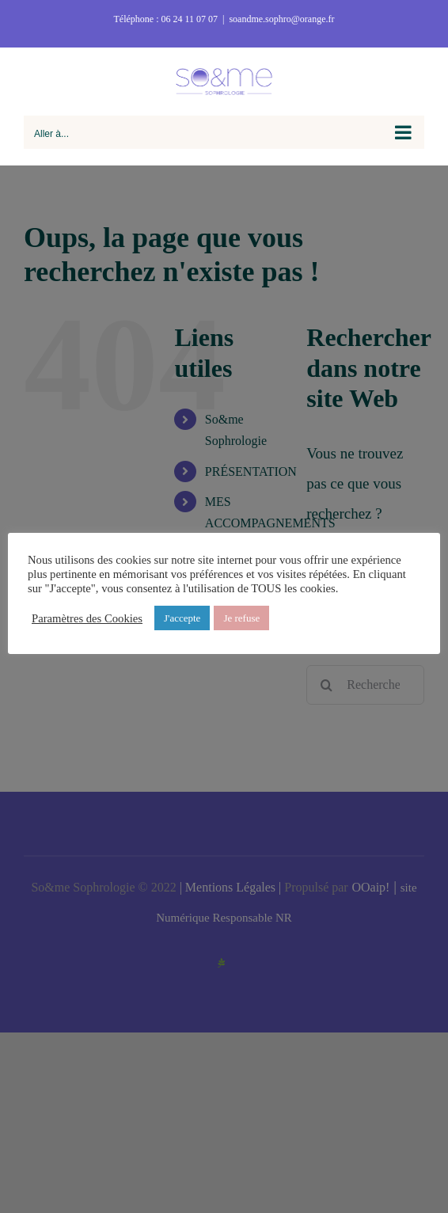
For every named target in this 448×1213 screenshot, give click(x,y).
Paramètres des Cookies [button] (87, 618)
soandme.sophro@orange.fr (281, 19)
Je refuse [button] (241, 618)
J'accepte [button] (182, 618)
